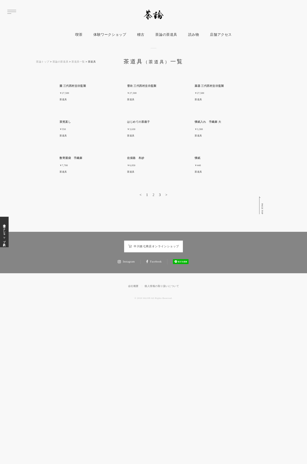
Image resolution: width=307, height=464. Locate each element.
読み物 (193, 35)
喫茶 (78, 35)
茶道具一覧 (78, 61)
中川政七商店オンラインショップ (153, 397)
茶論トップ (42, 61)
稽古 (140, 35)
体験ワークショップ (109, 35)
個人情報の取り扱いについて (161, 436)
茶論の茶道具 (166, 35)
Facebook (154, 412)
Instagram (126, 412)
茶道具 (63, 149)
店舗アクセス (221, 35)
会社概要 (133, 436)
